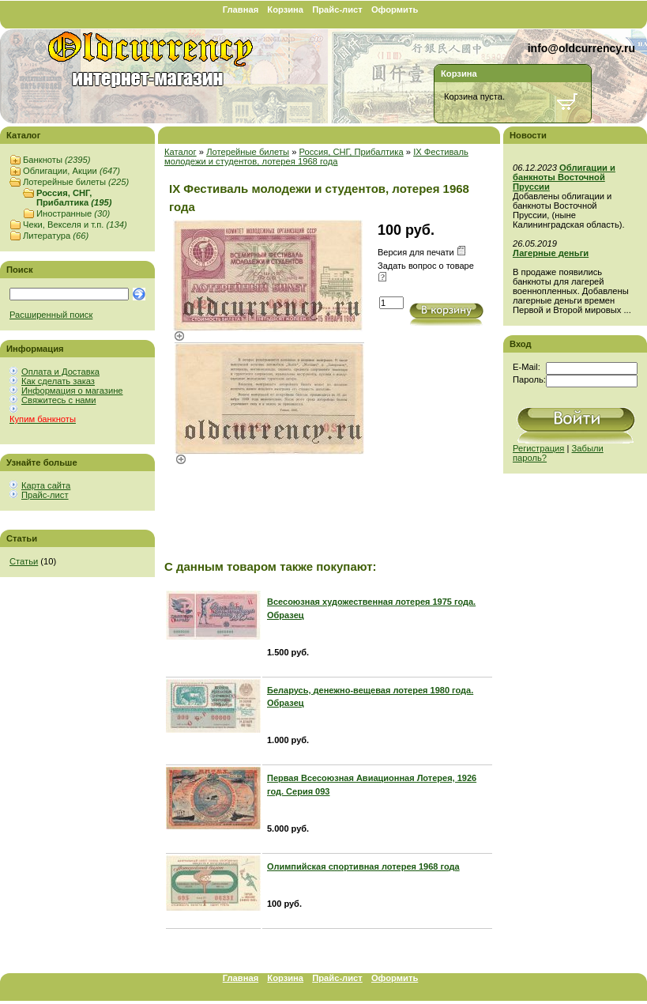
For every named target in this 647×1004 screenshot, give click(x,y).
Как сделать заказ (58, 381)
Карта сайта (45, 485)
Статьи (23, 561)
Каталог (180, 152)
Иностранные (73, 213)
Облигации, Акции (71, 171)
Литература (55, 235)
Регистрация (538, 448)
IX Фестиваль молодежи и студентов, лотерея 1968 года (316, 156)
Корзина (285, 9)
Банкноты (56, 159)
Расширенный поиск (50, 314)
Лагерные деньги (551, 253)
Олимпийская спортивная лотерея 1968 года (363, 866)
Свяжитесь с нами (58, 400)
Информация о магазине (72, 390)
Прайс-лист (337, 9)
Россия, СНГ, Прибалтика (73, 197)
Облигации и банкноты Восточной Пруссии (564, 177)
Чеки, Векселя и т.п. (75, 224)
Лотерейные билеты (76, 182)
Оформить (394, 9)
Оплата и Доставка (60, 371)
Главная (241, 9)
